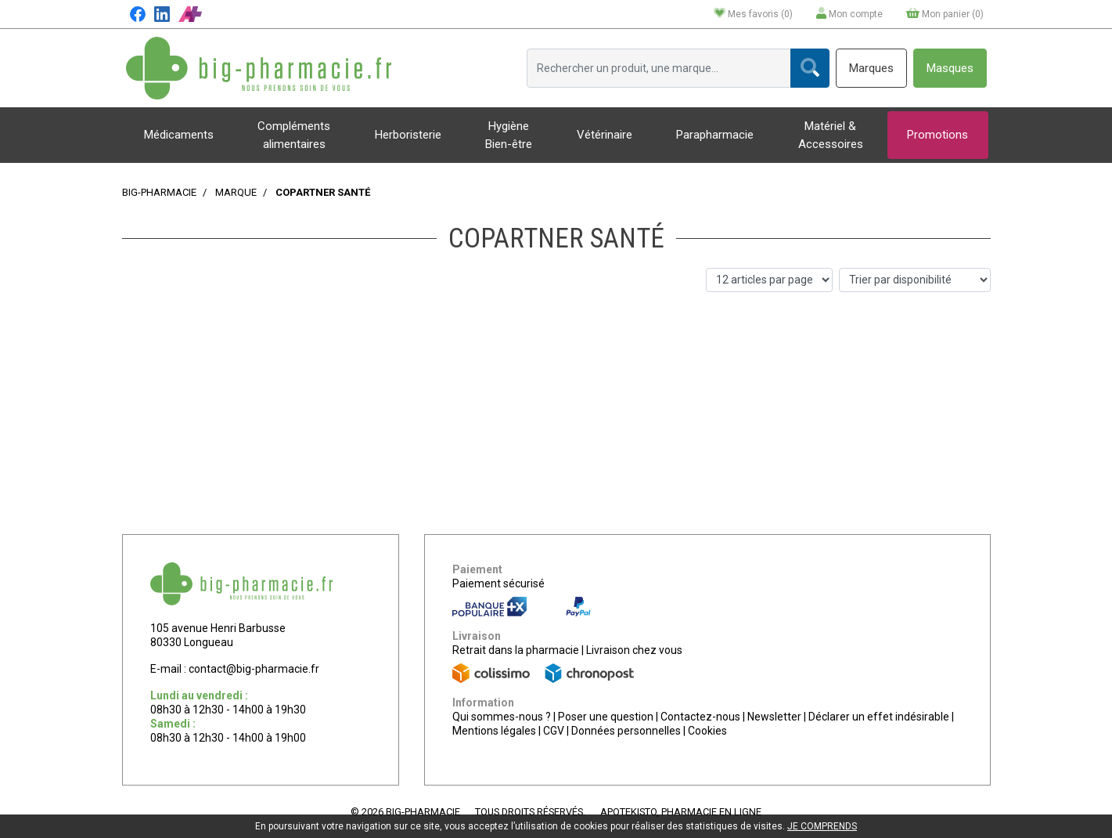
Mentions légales (494, 730)
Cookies (707, 730)
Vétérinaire (604, 135)
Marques (871, 68)
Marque (236, 192)
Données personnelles (626, 730)
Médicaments (179, 135)
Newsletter (774, 716)
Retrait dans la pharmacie (515, 650)
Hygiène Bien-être (508, 135)
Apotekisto (680, 812)
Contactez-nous (700, 716)
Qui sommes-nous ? (501, 716)
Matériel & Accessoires (830, 135)
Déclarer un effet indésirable (878, 716)
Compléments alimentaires (293, 135)
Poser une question (605, 716)
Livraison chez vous (634, 650)
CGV (553, 730)
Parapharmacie (715, 135)
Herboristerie (408, 135)
